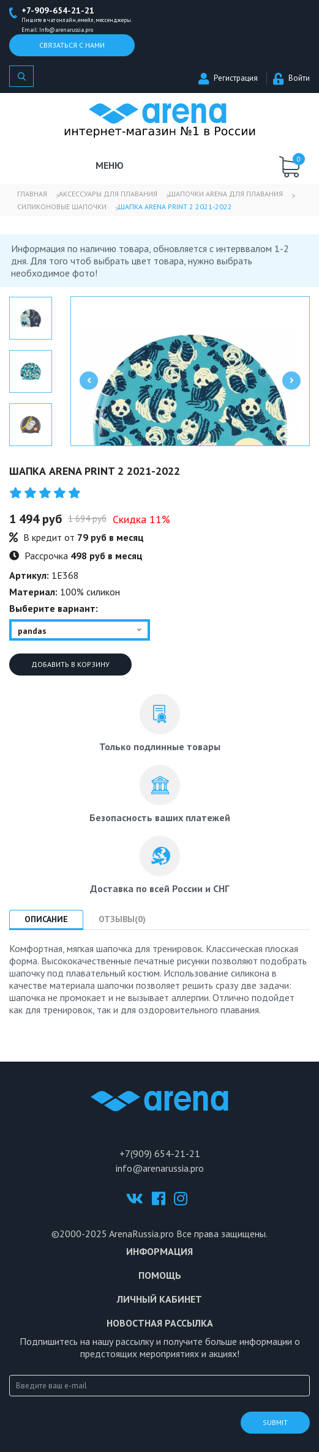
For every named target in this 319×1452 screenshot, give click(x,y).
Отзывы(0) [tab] (122, 919)
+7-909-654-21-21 (57, 10)
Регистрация (228, 78)
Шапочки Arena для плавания (226, 193)
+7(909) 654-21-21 (159, 1153)
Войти (291, 78)
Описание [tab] (46, 919)
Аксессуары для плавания (108, 193)
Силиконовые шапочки (62, 206)
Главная (32, 193)
